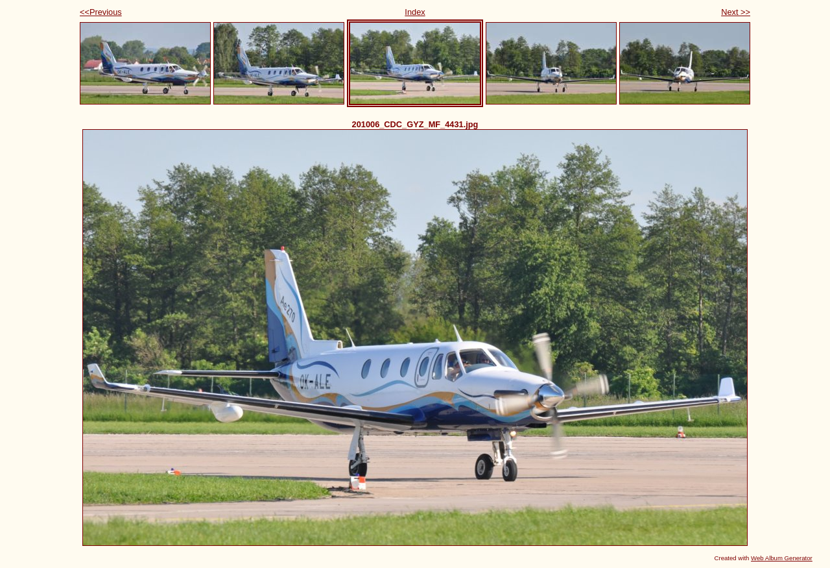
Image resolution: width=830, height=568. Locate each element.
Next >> (735, 12)
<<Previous (101, 12)
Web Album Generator (781, 558)
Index (415, 12)
